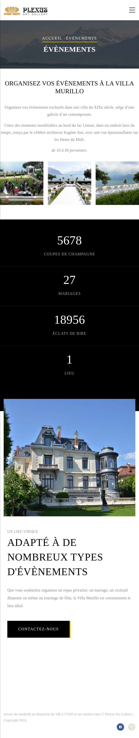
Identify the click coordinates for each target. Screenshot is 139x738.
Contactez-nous (38, 629)
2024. (23, 720)
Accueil (52, 38)
